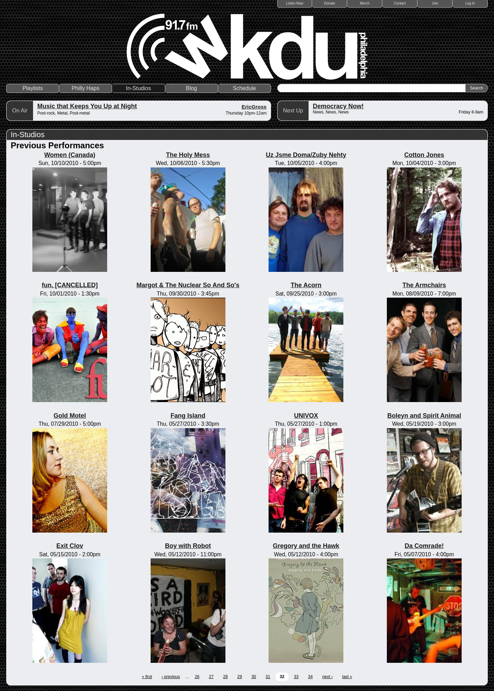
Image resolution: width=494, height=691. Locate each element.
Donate (329, 3)
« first (147, 676)
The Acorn (306, 285)
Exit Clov (69, 545)
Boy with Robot (188, 545)
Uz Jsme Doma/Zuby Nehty (306, 154)
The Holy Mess (188, 154)
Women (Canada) (69, 154)
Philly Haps (85, 88)
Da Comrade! (424, 545)
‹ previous (170, 676)
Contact (400, 3)
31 (267, 676)
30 (254, 676)
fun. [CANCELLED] (70, 285)
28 (225, 676)
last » (347, 676)
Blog (191, 88)
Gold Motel (70, 415)
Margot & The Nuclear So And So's (187, 285)
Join (435, 3)
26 (197, 676)
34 (310, 676)
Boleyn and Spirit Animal (424, 415)
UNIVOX (306, 415)
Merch (365, 3)
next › (327, 676)
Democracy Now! (338, 106)
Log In (470, 3)
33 (296, 676)
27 (211, 676)
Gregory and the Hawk (306, 545)
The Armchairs (424, 285)
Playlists (33, 88)
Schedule (244, 88)
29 (239, 676)
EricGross (254, 107)
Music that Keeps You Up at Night (87, 106)
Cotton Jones (424, 154)
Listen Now (294, 3)
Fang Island (187, 415)
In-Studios (138, 88)
